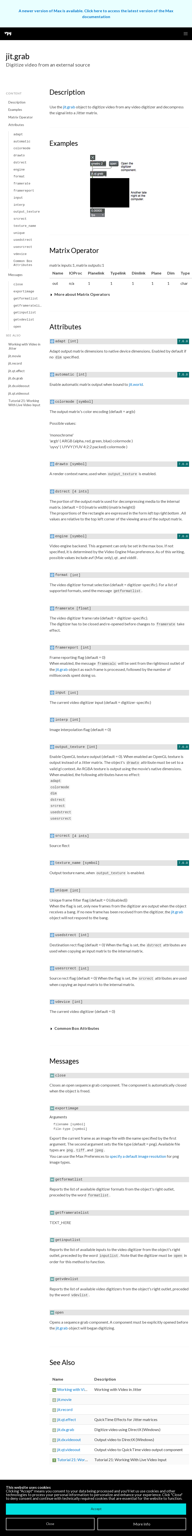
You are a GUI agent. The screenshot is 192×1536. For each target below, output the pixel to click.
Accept (96, 1509)
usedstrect (22, 240)
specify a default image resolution (138, 1156)
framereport (23, 191)
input (18, 198)
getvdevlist (23, 319)
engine (19, 170)
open (17, 327)
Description (16, 102)
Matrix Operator (20, 117)
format (19, 176)
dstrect (20, 162)
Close (50, 1524)
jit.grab (69, 106)
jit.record (15, 363)
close (18, 284)
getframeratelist (28, 306)
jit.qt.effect (16, 371)
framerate (21, 183)
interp (19, 205)
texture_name (24, 226)
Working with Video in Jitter (24, 346)
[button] (185, 33)
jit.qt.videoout (18, 393)
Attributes (16, 125)
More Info (141, 1524)
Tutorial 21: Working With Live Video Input (24, 403)
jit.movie (14, 356)
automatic (21, 141)
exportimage (23, 291)
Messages (15, 275)
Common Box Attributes (22, 263)
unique (19, 233)
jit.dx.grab (15, 378)
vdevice (20, 254)
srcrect (20, 219)
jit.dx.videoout (19, 386)
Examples (15, 110)
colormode (21, 148)
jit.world (136, 384)
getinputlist (24, 312)
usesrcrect (22, 247)
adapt (18, 134)
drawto (19, 155)
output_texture (26, 212)
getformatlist (25, 298)
